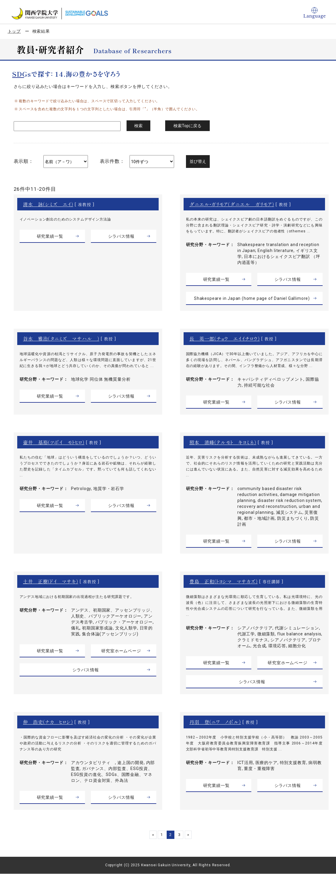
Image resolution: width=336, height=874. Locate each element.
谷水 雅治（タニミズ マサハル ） (61, 338)
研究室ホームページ (121, 650)
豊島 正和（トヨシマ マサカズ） (224, 581)
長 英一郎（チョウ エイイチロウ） (225, 338)
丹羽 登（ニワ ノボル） (215, 721)
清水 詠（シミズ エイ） (48, 204)
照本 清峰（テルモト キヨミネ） (223, 442)
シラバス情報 (121, 236)
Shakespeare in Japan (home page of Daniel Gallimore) (252, 298)
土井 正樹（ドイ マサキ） (50, 581)
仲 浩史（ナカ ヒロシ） (48, 721)
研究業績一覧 (50, 236)
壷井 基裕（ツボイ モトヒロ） (54, 442)
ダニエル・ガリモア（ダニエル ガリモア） (232, 204)
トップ (14, 31)
